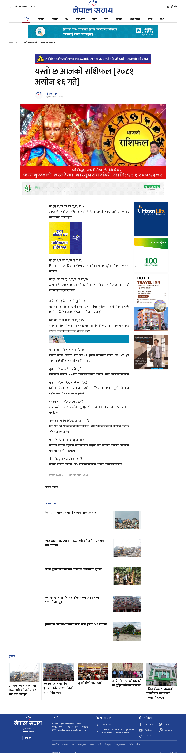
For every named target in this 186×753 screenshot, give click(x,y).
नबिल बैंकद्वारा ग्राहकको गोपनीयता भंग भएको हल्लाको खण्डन (160, 693)
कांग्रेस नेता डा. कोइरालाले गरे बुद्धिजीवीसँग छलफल (126, 683)
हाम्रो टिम (28, 738)
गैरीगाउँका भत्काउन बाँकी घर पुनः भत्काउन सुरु (71, 512)
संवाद (94, 19)
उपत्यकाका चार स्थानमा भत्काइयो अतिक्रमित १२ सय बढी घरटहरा (74, 543)
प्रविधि (150, 19)
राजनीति (41, 19)
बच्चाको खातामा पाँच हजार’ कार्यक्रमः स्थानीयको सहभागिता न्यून (72, 600)
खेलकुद (119, 19)
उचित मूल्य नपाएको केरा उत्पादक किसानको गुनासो (73, 569)
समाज (18, 42)
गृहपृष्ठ (11, 42)
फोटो (106, 19)
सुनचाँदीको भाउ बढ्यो (90, 683)
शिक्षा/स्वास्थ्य (135, 19)
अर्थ (66, 19)
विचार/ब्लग (80, 19)
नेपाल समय (52, 94)
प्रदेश (162, 19)
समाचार (55, 19)
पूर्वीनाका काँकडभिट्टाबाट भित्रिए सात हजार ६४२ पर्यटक (76, 624)
